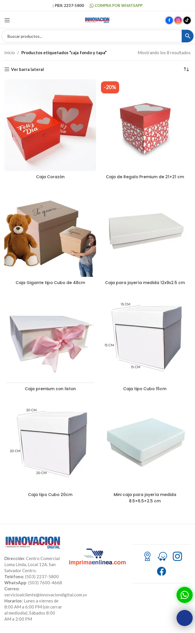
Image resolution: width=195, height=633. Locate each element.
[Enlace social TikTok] (187, 20)
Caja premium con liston (50, 388)
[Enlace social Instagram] (178, 20)
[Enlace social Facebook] (169, 20)
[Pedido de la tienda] (186, 69)
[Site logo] (97, 19)
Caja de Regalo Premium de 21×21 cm (145, 177)
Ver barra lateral (27, 69)
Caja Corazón (50, 177)
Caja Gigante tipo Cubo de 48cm (50, 282)
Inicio (9, 52)
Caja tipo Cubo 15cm (144, 388)
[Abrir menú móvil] (7, 20)
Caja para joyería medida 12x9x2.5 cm (145, 282)
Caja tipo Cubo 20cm (50, 494)
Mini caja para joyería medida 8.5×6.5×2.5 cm (145, 497)
